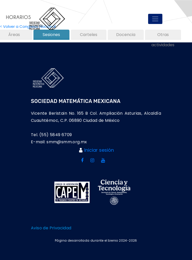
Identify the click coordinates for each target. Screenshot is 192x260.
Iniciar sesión (99, 150)
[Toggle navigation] (155, 19)
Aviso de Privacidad (51, 228)
